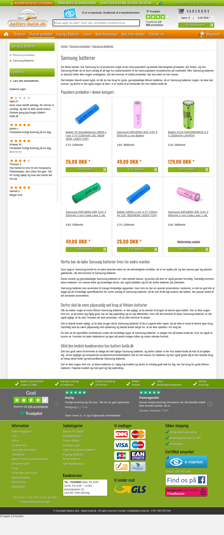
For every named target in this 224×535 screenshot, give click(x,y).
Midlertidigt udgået (188, 241)
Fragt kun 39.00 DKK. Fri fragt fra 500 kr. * (128, 3)
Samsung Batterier (23, 60)
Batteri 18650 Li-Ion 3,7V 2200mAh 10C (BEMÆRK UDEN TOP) (137, 213)
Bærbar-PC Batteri (73, 431)
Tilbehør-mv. (157, 34)
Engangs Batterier (68, 34)
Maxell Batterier (72, 459)
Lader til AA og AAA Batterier (79, 450)
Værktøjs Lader (71, 445)
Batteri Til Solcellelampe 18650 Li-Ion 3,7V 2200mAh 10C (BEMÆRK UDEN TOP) (86, 136)
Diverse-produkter (41, 34)
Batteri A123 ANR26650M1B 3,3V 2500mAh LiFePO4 (188, 134)
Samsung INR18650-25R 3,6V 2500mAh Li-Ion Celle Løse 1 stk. (86, 213)
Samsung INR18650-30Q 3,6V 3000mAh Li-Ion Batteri (137, 134)
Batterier (20, 34)
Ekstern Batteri (71, 440)
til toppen (5, 516)
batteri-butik (87, 510)
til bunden (18, 516)
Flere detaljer (85, 169)
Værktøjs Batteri (72, 436)
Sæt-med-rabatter (133, 34)
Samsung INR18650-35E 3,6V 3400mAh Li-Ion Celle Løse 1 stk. (188, 213)
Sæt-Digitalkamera (73, 463)
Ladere (87, 34)
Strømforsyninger (107, 34)
